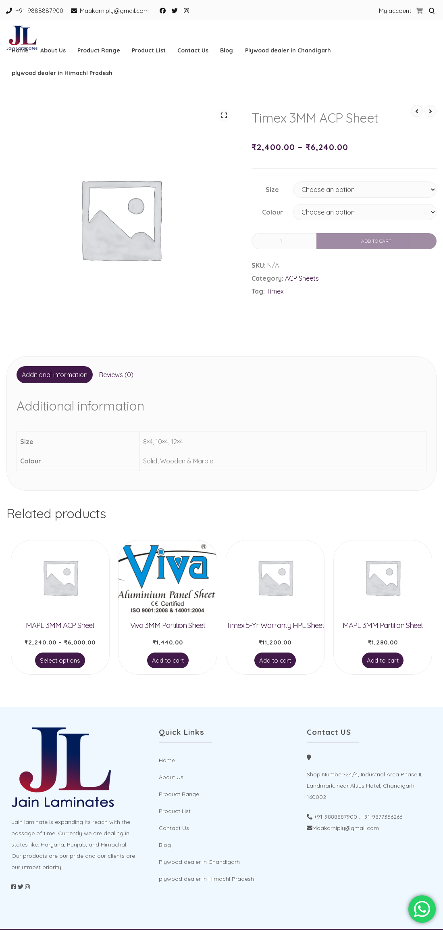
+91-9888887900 (39, 11)
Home (20, 50)
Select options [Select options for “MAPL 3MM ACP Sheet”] (60, 660)
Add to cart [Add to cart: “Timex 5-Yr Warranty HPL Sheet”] (275, 660)
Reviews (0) (116, 375)
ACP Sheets (302, 278)
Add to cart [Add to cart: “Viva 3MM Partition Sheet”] (168, 660)
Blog (226, 50)
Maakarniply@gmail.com (114, 11)
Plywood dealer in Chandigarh (288, 50)
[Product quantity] (284, 241)
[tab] (55, 374)
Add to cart (376, 241)
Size (272, 190)
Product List (149, 50)
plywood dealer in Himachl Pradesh (62, 73)
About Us (53, 50)
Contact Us (192, 50)
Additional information (54, 375)
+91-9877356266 (382, 816)
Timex (275, 291)
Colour (272, 212)
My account (395, 11)
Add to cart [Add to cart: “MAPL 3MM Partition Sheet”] (383, 660)
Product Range (98, 50)
